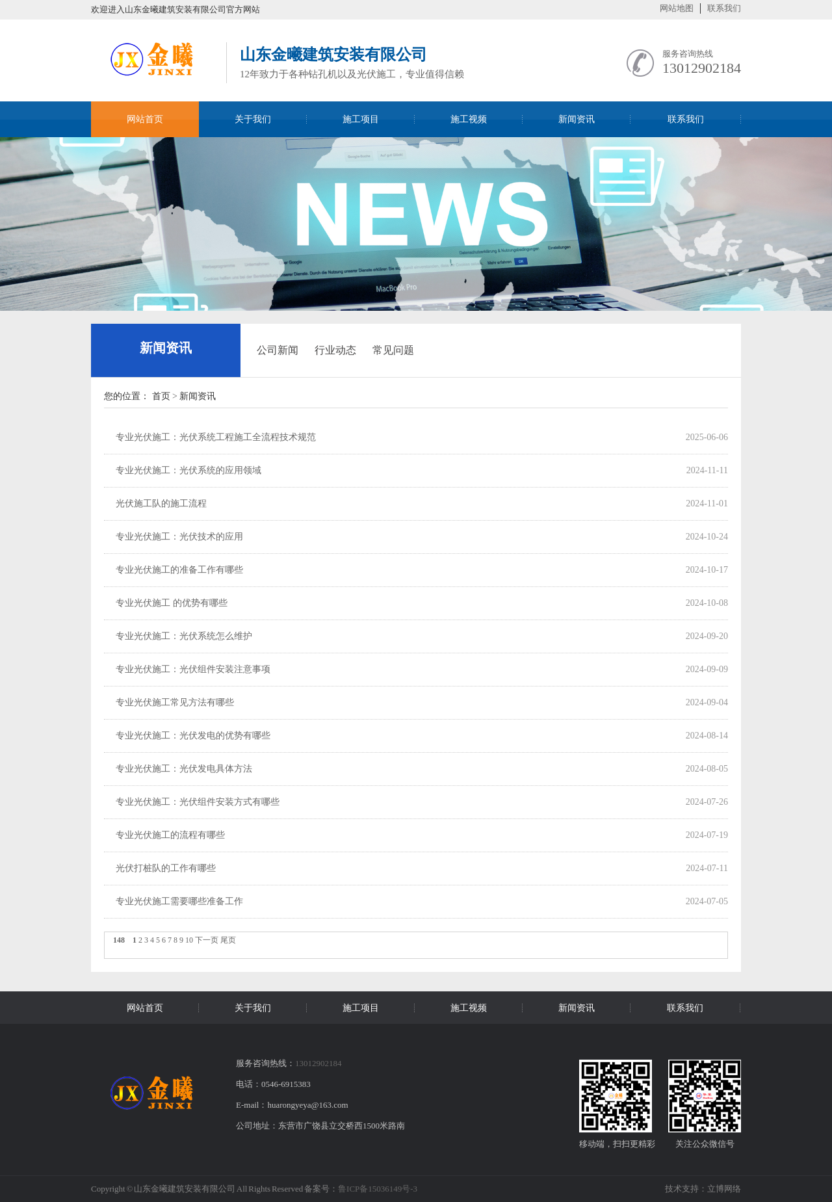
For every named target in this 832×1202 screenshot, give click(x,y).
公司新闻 (277, 350)
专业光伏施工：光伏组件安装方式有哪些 (198, 802)
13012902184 (701, 68)
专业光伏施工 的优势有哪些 (172, 603)
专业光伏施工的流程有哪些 (170, 835)
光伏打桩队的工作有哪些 (166, 868)
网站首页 (145, 119)
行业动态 (335, 350)
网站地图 (677, 8)
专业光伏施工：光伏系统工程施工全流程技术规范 (216, 437)
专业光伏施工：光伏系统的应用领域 (188, 470)
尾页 (228, 940)
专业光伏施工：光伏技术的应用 (179, 537)
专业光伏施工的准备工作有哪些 (179, 570)
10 (189, 940)
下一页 (206, 940)
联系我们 (724, 8)
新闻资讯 (166, 348)
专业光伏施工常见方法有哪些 (175, 702)
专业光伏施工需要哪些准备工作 (179, 901)
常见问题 (393, 350)
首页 (161, 396)
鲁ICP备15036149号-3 (377, 1189)
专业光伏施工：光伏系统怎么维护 (184, 636)
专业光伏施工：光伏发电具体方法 (184, 769)
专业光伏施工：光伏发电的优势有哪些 (193, 735)
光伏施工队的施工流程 (161, 503)
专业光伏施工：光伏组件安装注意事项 (193, 669)
